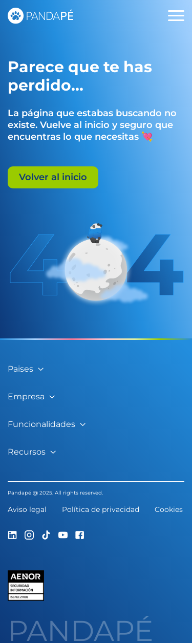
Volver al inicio (53, 177)
